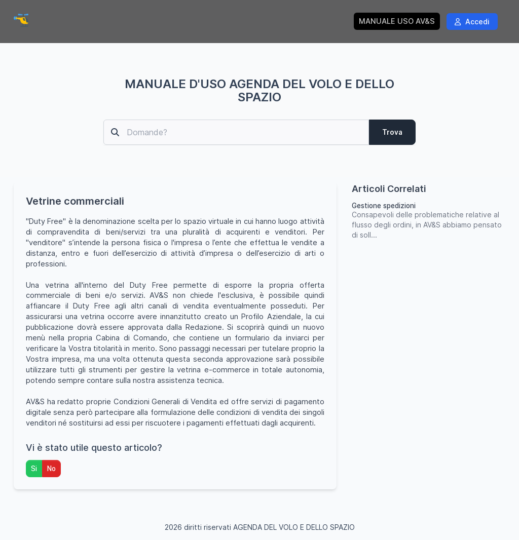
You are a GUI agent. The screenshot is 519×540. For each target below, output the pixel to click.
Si (34, 469)
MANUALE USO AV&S (397, 21)
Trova (392, 132)
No (51, 469)
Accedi (472, 21)
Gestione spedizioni (384, 206)
